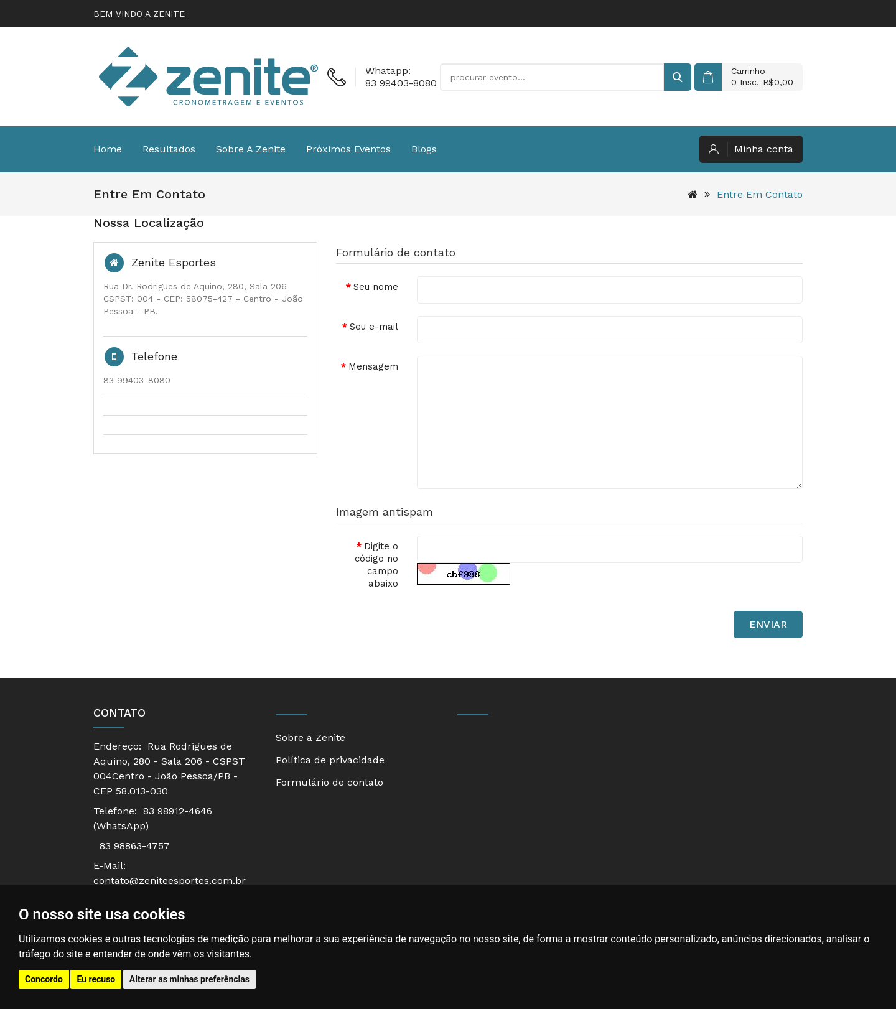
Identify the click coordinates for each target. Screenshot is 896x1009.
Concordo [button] (44, 979)
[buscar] (677, 77)
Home (107, 149)
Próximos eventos (348, 149)
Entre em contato (760, 194)
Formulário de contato (329, 782)
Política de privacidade (330, 760)
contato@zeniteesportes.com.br (169, 880)
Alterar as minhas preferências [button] (189, 979)
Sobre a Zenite (251, 149)
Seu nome (375, 286)
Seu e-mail (374, 326)
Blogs (424, 149)
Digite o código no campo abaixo (376, 565)
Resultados (168, 149)
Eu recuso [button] (96, 979)
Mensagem (373, 366)
